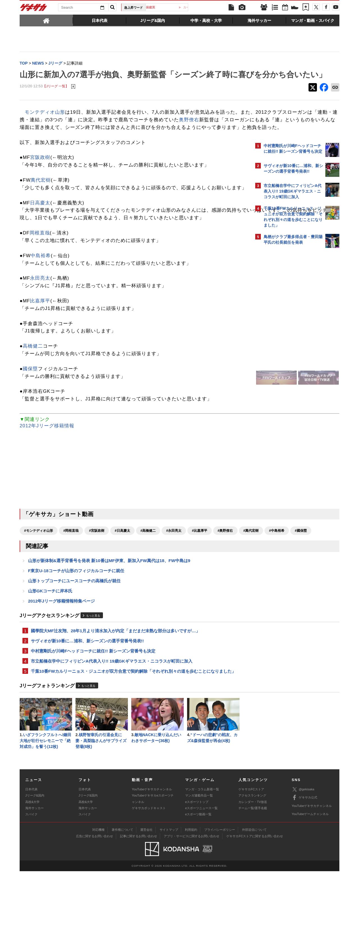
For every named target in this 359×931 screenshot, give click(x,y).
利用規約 (191, 889)
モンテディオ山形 (45, 124)
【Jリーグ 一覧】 (56, 98)
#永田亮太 (173, 573)
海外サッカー (34, 868)
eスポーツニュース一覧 (201, 868)
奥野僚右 (65, 139)
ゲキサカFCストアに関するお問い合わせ (254, 896)
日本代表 (31, 848)
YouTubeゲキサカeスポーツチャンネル (153, 858)
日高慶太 (40, 237)
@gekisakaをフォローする (286, 335)
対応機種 (98, 889)
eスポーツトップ (196, 861)
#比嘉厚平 (199, 573)
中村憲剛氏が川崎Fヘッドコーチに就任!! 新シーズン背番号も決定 (93, 707)
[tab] (46, 20)
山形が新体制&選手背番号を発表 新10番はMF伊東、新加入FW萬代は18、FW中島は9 (109, 613)
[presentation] (46, 20)
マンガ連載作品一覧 (199, 855)
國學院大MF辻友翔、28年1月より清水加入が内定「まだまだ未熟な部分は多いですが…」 (115, 686)
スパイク (31, 874)
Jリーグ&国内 (34, 855)
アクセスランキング (252, 855)
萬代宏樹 (41, 207)
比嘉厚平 (40, 342)
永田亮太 (40, 320)
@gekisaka (303, 849)
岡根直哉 (40, 275)
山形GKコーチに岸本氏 (50, 645)
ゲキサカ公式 (304, 857)
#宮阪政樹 (96, 573)
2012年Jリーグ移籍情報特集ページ (61, 656)
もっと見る (93, 670)
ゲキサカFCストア (251, 848)
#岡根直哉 (71, 573)
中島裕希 (41, 297)
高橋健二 (33, 388)
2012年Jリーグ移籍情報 (47, 468)
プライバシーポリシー (219, 889)
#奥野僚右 (225, 573)
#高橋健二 (148, 573)
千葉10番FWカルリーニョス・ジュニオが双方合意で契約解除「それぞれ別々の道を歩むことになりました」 (133, 729)
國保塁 (30, 410)
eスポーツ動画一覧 (198, 874)
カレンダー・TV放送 (252, 861)
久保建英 (169, 7)
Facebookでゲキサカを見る (287, 347)
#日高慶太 (122, 573)
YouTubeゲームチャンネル (310, 873)
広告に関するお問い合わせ (94, 896)
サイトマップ (169, 889)
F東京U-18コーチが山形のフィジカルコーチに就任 (76, 624)
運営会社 (146, 889)
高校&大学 (32, 861)
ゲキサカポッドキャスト (149, 868)
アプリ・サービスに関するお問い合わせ (191, 896)
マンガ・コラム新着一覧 (202, 848)
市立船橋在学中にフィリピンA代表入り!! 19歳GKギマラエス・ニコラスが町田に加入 (111, 718)
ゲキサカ (34, 9)
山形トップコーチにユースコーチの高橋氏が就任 (74, 634)
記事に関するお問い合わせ (138, 896)
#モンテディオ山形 (38, 573)
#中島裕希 (57, 583)
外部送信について (254, 889)
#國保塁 (81, 583)
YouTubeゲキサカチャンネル (152, 848)
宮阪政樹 (40, 184)
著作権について (122, 889)
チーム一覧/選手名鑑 (252, 868)
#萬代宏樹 (32, 583)
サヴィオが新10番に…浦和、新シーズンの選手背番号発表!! (87, 697)
